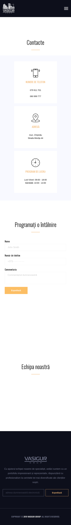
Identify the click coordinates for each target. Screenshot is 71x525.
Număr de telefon (12, 255)
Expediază (16, 290)
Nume (7, 241)
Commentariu (11, 269)
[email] (23, 492)
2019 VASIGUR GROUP (32, 516)
